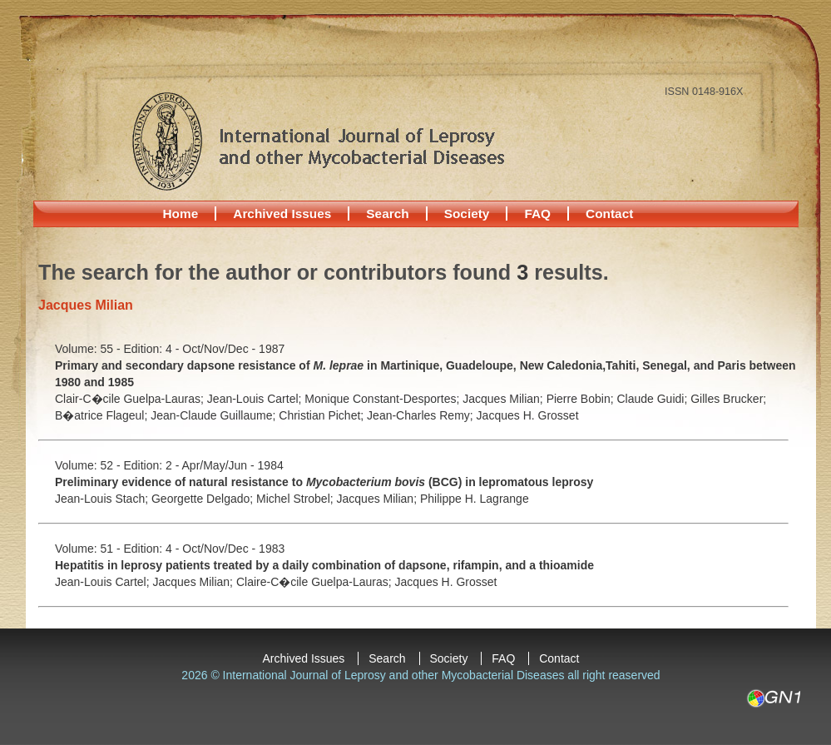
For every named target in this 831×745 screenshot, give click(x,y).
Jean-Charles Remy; (422, 415)
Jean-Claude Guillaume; (215, 415)
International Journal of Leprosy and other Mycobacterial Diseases (318, 140)
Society (467, 213)
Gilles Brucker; (728, 398)
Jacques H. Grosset (528, 415)
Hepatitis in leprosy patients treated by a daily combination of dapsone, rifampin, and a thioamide (324, 565)
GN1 (773, 698)
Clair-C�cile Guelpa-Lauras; (131, 398)
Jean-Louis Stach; (103, 498)
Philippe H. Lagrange (474, 498)
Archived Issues (282, 213)
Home (181, 213)
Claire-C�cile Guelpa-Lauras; (315, 582)
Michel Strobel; (296, 498)
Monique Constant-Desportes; (383, 398)
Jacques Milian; (504, 398)
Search (387, 213)
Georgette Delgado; (203, 498)
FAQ (537, 213)
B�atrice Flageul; (103, 415)
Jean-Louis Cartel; (256, 398)
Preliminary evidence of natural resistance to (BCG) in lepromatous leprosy (324, 482)
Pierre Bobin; (582, 398)
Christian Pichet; (323, 415)
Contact (609, 213)
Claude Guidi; (653, 398)
